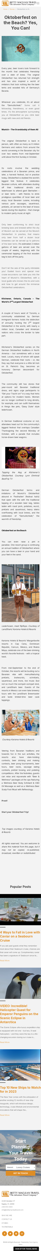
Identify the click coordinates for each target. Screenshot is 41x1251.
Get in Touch (20, 1173)
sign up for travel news (26, 1249)
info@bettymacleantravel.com (12, 1210)
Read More (5, 960)
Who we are (7, 1215)
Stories (12, 9)
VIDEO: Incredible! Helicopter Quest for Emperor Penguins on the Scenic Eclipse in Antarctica (19, 1014)
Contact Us (7, 1219)
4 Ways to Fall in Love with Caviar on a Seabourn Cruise (20, 936)
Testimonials (7, 1227)
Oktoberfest (21, 141)
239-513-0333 (7, 1207)
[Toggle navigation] (38, 3)
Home (5, 9)
